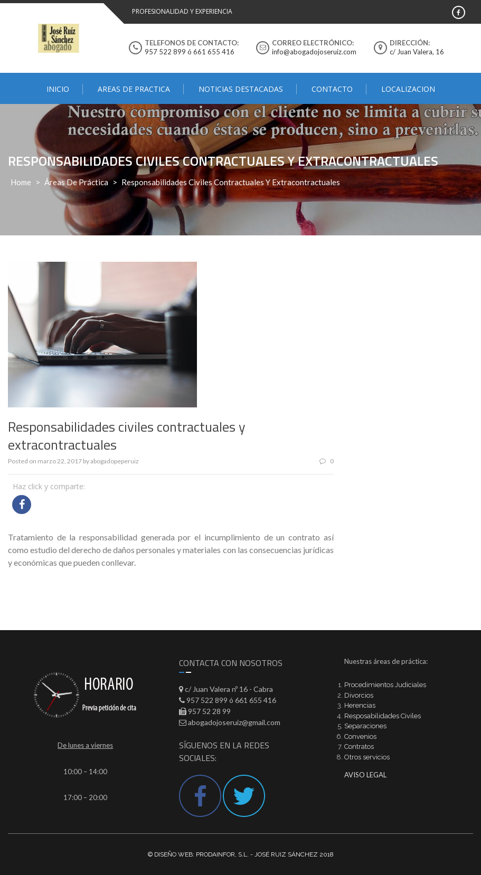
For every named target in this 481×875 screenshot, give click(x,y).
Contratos (359, 746)
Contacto (332, 89)
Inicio (57, 89)
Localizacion (408, 89)
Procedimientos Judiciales (385, 685)
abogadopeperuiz (114, 461)
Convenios (360, 736)
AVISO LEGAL (365, 775)
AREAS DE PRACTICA (134, 89)
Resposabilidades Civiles (382, 716)
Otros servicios (367, 757)
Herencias (359, 705)
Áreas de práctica (76, 182)
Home (21, 182)
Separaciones (365, 726)
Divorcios (358, 695)
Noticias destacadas (241, 89)
